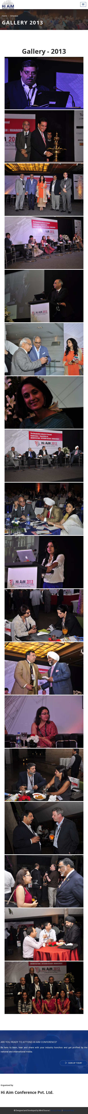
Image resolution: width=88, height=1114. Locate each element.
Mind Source (44, 1110)
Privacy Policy (56, 1110)
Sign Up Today (73, 1063)
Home (4, 15)
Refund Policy (68, 1110)
